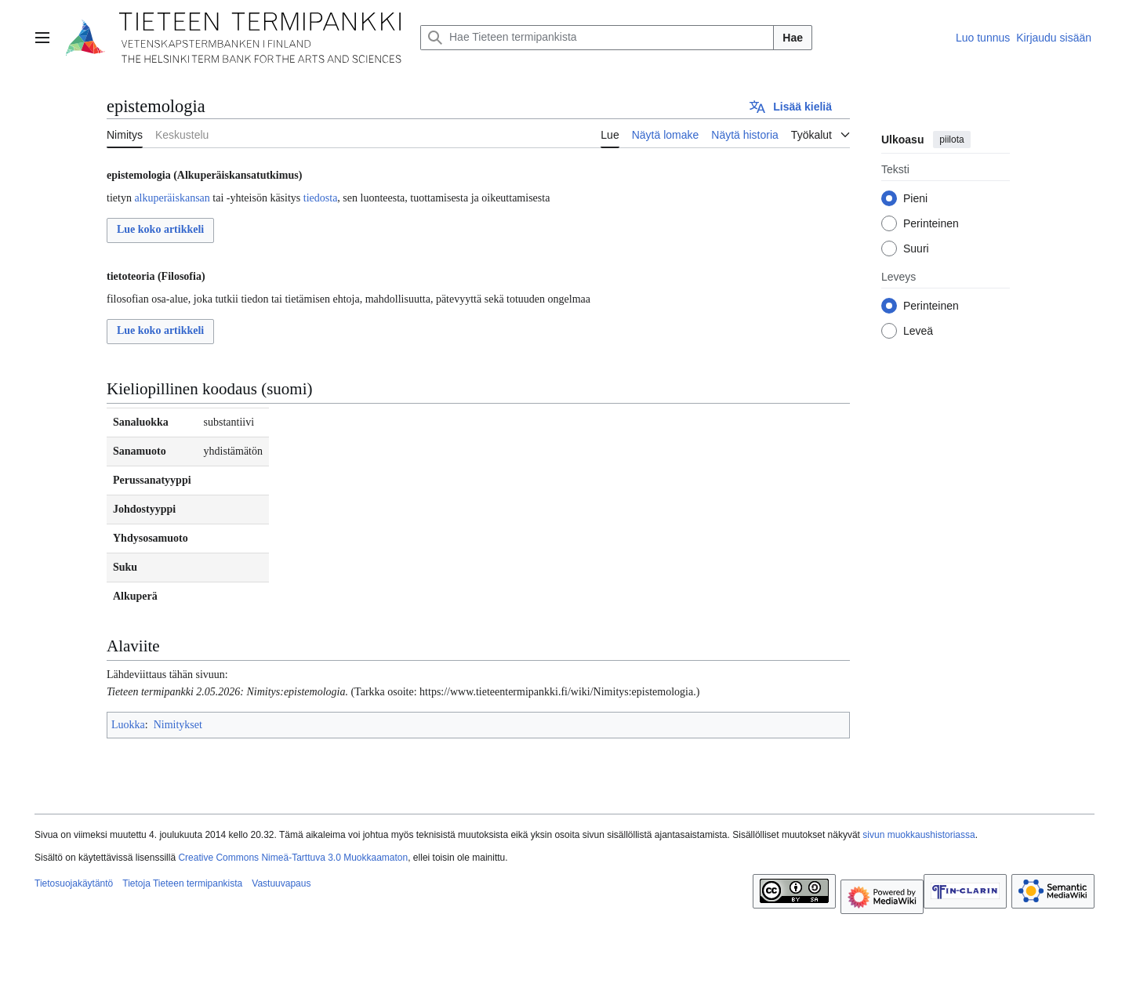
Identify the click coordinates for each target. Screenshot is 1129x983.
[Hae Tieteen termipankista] (597, 37)
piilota (951, 139)
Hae (792, 37)
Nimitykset (178, 725)
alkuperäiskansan (171, 198)
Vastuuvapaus (281, 883)
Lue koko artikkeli (160, 229)
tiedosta (320, 198)
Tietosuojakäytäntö (73, 883)
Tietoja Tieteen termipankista (182, 883)
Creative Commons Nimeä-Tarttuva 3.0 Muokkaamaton (293, 857)
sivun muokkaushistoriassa (918, 834)
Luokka (128, 725)
